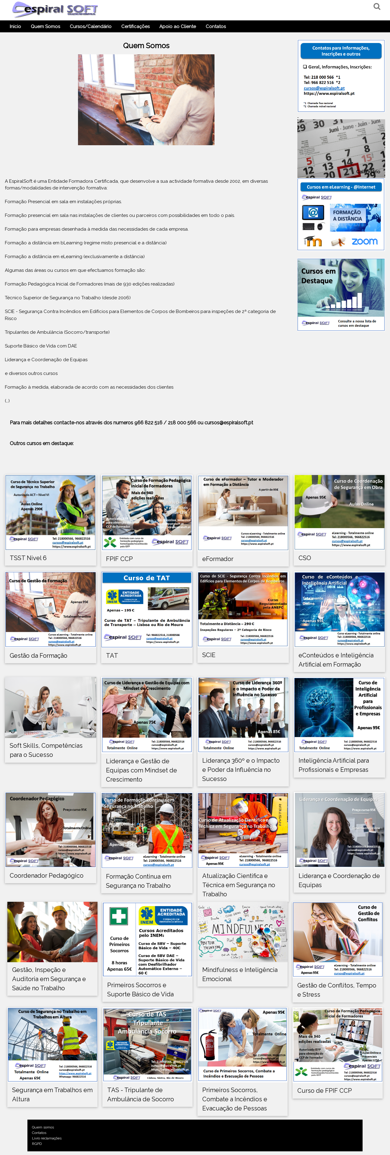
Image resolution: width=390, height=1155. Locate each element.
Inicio (15, 26)
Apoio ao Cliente (177, 26)
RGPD (34, 1144)
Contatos (216, 26)
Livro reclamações (44, 1138)
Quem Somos (45, 26)
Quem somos (40, 1127)
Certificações (135, 26)
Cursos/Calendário (91, 26)
